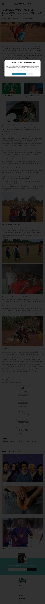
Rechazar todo (22, 73)
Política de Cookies (26, 70)
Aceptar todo (15, 73)
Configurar (30, 73)
